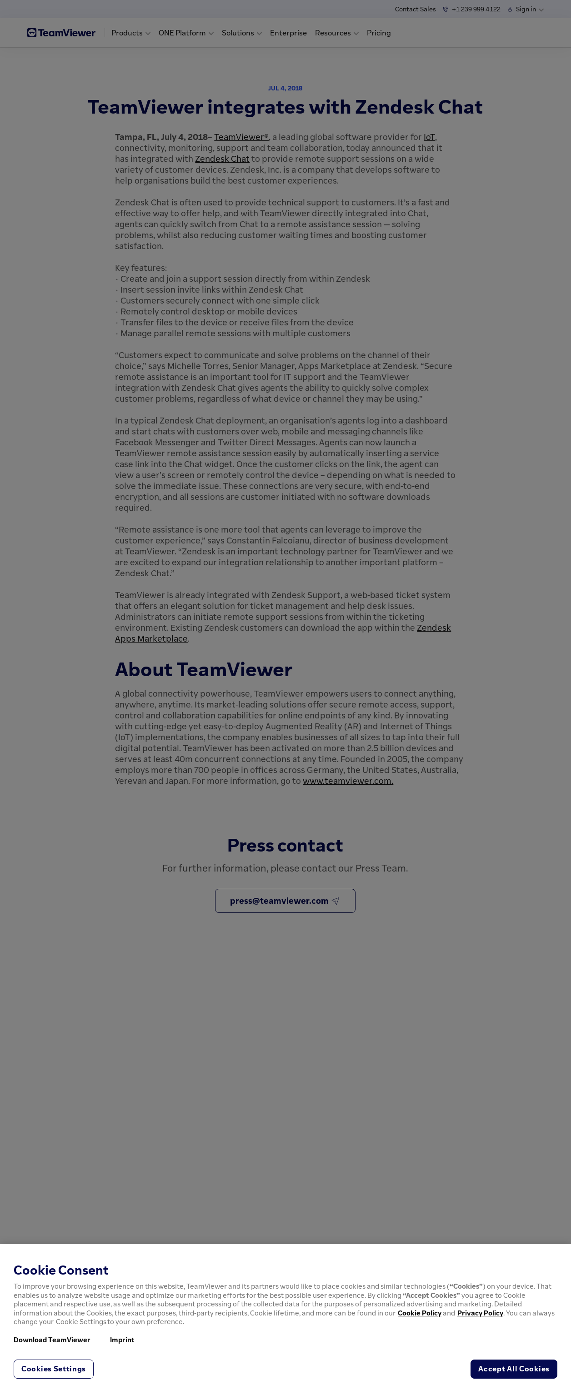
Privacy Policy (480, 1312)
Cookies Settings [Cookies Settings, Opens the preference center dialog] (53, 1369)
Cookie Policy (419, 1312)
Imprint (122, 1339)
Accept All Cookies (514, 1369)
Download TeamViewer (52, 1339)
